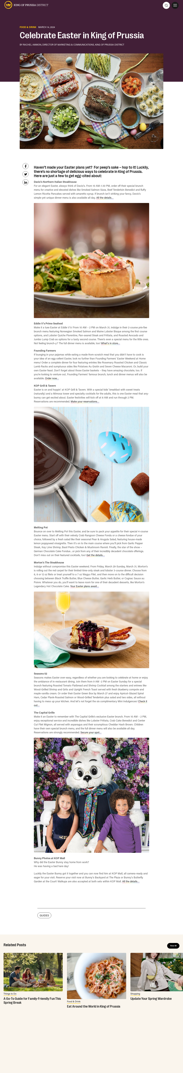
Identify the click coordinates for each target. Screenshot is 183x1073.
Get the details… (95, 555)
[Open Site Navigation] (175, 5)
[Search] (166, 5)
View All (173, 946)
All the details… (105, 197)
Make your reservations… (85, 401)
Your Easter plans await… (84, 586)
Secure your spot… (91, 732)
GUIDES (44, 915)
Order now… (52, 378)
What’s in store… (110, 343)
